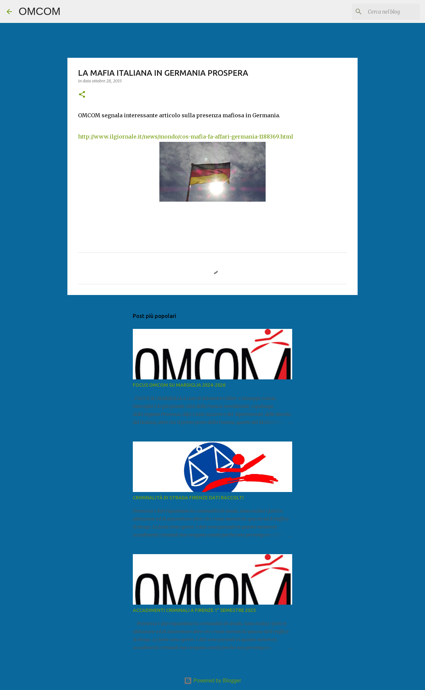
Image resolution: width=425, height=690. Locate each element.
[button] (82, 94)
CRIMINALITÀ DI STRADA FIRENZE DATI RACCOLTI (188, 497)
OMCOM (39, 11)
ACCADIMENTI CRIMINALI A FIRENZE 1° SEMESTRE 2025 (194, 610)
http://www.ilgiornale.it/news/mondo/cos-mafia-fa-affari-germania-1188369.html (185, 136)
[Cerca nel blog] (385, 12)
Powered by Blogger (212, 680)
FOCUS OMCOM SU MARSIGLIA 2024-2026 (179, 385)
